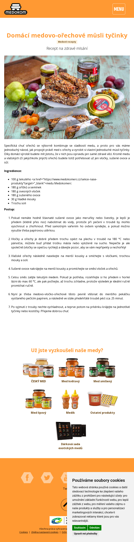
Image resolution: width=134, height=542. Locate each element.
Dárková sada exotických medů (70, 446)
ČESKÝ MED (38, 381)
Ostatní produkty (102, 413)
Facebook (27, 478)
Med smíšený (103, 381)
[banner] (15, 9)
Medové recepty (67, 41)
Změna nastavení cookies (44, 532)
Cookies (23, 532)
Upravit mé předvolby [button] (85, 533)
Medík (70, 413)
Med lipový (38, 413)
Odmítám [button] (95, 527)
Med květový (71, 381)
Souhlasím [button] (80, 527)
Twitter (47, 478)
